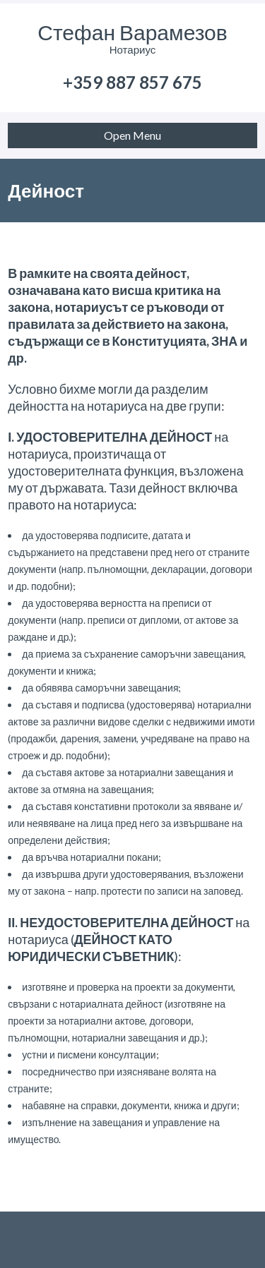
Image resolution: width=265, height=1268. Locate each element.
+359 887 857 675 (132, 82)
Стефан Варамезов (132, 31)
